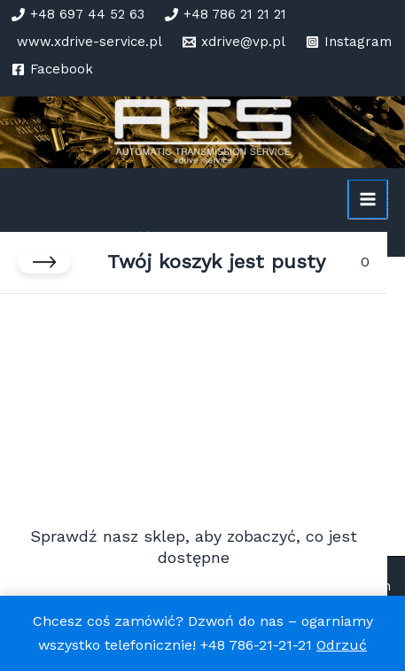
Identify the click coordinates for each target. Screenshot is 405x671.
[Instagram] (349, 42)
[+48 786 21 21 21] (225, 14)
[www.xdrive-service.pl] (86, 42)
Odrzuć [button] (341, 644)
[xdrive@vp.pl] (233, 42)
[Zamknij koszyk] (44, 262)
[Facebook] (52, 69)
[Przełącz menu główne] (367, 199)
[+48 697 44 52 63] (78, 14)
